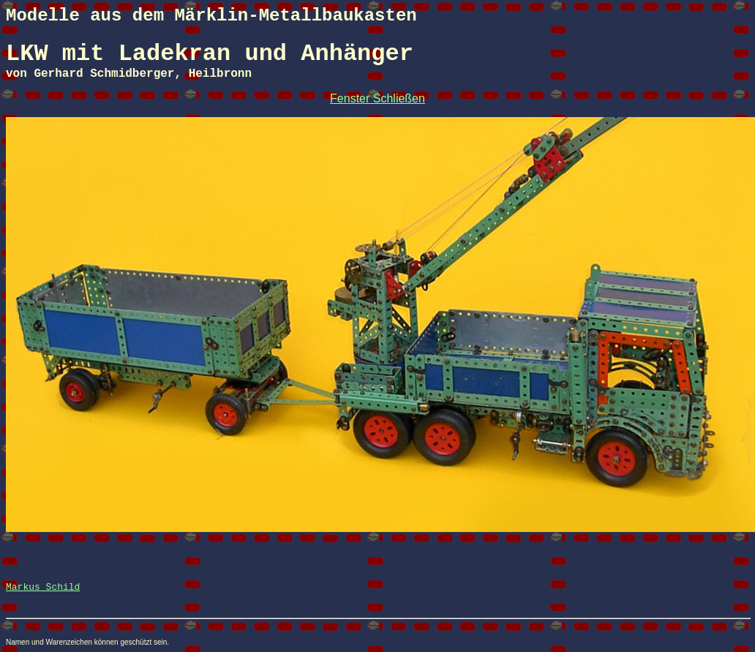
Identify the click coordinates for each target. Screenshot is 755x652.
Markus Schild (43, 587)
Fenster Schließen (377, 98)
